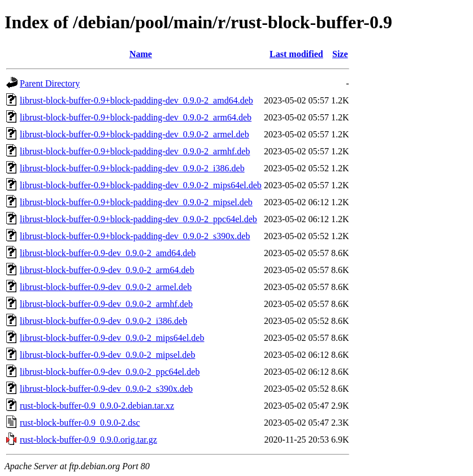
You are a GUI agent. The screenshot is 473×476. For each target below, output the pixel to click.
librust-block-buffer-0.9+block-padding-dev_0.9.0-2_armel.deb (134, 134)
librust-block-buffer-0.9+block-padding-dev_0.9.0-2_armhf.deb (135, 151)
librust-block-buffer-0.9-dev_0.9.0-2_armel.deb (106, 287)
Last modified (296, 54)
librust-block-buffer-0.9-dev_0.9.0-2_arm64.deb (107, 270)
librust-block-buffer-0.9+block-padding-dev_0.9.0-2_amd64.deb (136, 100)
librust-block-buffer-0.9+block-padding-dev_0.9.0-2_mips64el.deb (141, 185)
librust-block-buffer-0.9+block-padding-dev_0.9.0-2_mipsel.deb (136, 202)
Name (140, 54)
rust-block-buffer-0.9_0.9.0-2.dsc (80, 422)
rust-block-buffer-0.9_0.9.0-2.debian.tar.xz (97, 405)
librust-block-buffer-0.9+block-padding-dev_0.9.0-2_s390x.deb (135, 236)
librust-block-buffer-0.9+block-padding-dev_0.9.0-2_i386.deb (132, 168)
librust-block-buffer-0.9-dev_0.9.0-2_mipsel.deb (107, 355)
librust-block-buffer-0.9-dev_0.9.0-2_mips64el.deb (112, 338)
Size (340, 54)
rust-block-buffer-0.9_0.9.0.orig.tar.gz (88, 439)
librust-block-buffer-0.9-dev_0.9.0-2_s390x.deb (106, 388)
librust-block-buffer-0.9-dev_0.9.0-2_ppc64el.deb (109, 372)
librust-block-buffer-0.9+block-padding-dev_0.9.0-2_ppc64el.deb (138, 219)
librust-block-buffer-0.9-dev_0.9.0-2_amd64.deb (108, 253)
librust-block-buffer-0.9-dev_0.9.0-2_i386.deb (103, 321)
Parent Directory (50, 83)
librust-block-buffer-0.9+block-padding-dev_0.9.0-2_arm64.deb (135, 117)
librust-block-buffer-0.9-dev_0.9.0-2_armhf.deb (106, 304)
